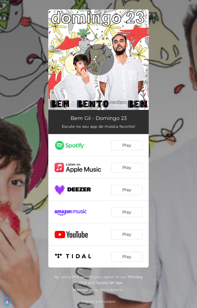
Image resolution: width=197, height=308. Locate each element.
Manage (80, 289)
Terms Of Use (109, 282)
